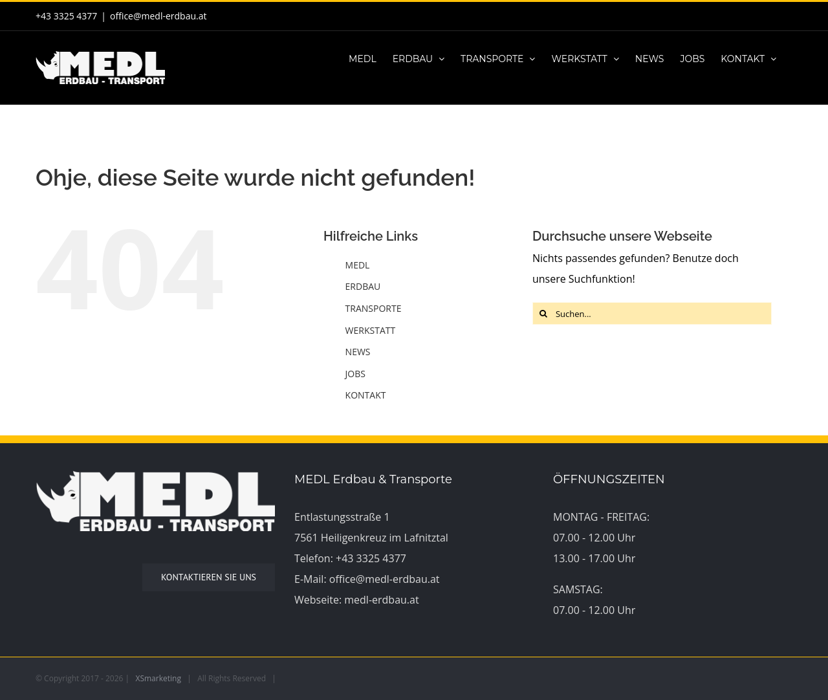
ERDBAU (363, 286)
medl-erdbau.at (381, 600)
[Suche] (543, 313)
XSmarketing (158, 678)
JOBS (355, 373)
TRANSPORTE (373, 308)
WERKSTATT (370, 330)
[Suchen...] (652, 313)
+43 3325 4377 (371, 558)
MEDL (357, 265)
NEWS (358, 351)
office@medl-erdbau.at (158, 16)
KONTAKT (365, 395)
